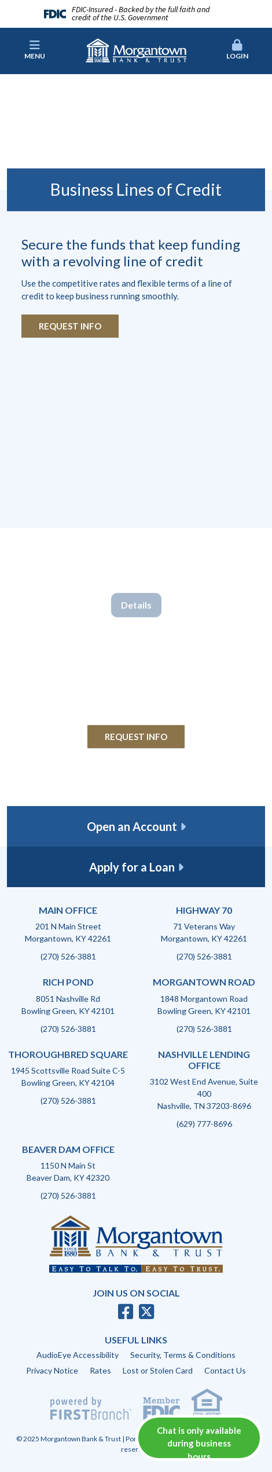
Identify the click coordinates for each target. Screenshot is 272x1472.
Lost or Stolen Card (158, 1370)
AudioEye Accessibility (77, 1355)
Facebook (125, 1311)
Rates (100, 1370)
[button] (236, 50)
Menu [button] (34, 49)
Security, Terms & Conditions (183, 1355)
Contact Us (225, 1370)
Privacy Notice (52, 1370)
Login (236, 49)
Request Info (70, 326)
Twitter (146, 1311)
